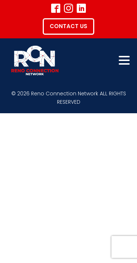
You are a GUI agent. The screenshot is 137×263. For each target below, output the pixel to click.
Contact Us (68, 26)
